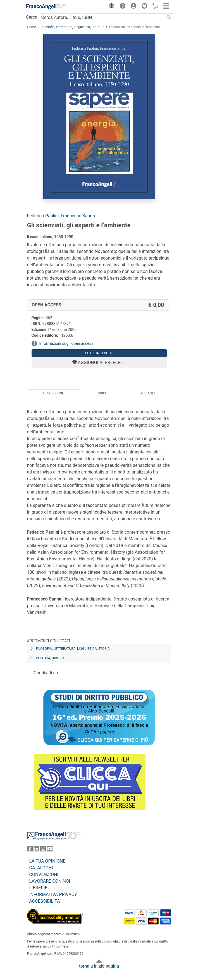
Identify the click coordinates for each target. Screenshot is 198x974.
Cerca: (32, 17)
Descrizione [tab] (53, 393)
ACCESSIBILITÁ (44, 901)
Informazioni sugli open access (66, 343)
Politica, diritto (50, 658)
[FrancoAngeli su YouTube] (50, 850)
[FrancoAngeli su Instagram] (43, 850)
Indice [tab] (102, 393)
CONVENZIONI (43, 874)
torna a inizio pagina (99, 966)
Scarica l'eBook (99, 353)
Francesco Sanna (78, 215)
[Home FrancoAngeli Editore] (45, 6)
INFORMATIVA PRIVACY (53, 894)
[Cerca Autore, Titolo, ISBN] (102, 17)
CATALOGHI (41, 867)
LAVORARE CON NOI (49, 881)
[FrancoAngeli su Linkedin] (36, 850)
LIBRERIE (38, 887)
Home (31, 27)
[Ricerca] (168, 17)
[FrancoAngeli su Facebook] (30, 850)
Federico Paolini (43, 215)
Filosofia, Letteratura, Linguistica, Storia (71, 27)
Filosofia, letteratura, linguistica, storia (73, 649)
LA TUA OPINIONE (47, 861)
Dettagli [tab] (147, 393)
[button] (110, 7)
